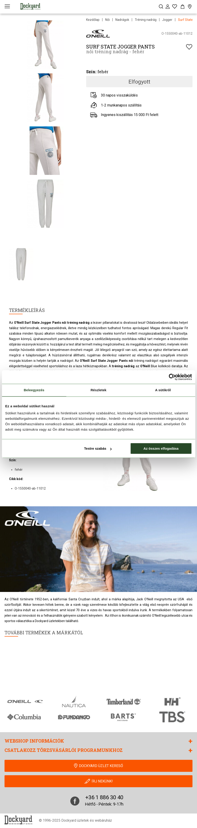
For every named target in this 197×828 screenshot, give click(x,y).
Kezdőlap (93, 20)
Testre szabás (98, 448)
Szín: (91, 71)
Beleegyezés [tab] (34, 390)
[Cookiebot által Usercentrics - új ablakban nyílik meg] (172, 377)
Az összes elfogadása (160, 448)
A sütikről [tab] (163, 390)
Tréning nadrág (146, 20)
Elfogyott (139, 82)
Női (107, 20)
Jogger (167, 20)
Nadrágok (122, 20)
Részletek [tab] (98, 390)
